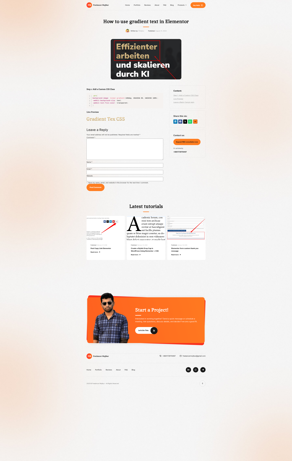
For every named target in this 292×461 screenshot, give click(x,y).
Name (89, 162)
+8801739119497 (180, 152)
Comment (91, 137)
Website (90, 176)
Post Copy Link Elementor (101, 248)
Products (182, 5)
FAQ (164, 5)
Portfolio (137, 5)
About (157, 5)
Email (89, 169)
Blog (172, 5)
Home (127, 5)
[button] (175, 122)
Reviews (147, 5)
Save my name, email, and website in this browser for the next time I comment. (118, 182)
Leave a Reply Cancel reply (183, 102)
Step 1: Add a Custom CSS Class (185, 95)
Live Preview (178, 99)
